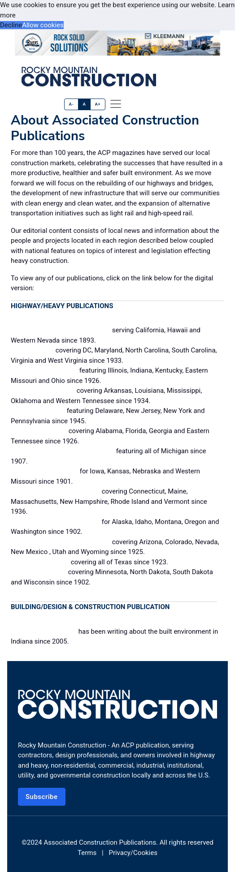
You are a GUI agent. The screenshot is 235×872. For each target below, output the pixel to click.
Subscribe (42, 797)
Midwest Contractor (44, 470)
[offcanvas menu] (115, 103)
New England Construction (55, 490)
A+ (97, 104)
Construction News (43, 390)
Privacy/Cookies (133, 853)
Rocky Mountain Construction (60, 541)
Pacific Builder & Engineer (55, 521)
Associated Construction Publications (100, 842)
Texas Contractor (40, 561)
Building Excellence (44, 631)
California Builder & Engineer (60, 329)
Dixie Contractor (39, 430)
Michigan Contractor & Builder (62, 450)
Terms (87, 853)
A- (71, 104)
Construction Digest (44, 370)
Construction (32, 349)
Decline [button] (11, 25)
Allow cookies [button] (43, 25)
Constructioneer (38, 410)
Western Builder (38, 571)
